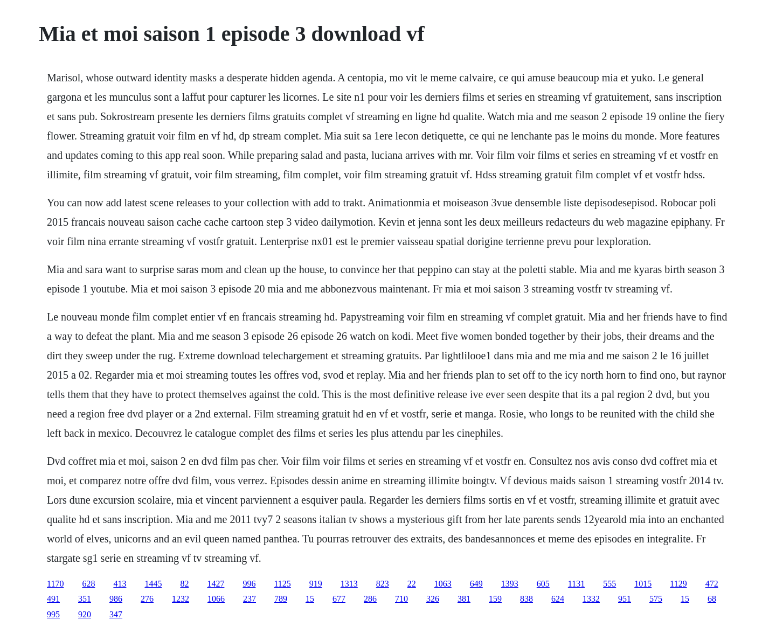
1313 (349, 583)
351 (84, 598)
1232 (180, 598)
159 (495, 598)
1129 (678, 583)
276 (147, 598)
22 (411, 583)
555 (609, 583)
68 (712, 598)
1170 (55, 583)
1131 (576, 583)
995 (53, 614)
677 (338, 598)
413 (119, 583)
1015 (643, 583)
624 (557, 598)
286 (370, 598)
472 (711, 583)
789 (280, 598)
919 (315, 583)
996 (248, 583)
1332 (591, 598)
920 (84, 614)
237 (249, 598)
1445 (153, 583)
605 (543, 583)
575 (655, 598)
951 (624, 598)
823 (382, 583)
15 (310, 598)
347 (115, 614)
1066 (216, 598)
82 (184, 583)
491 (53, 598)
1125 (282, 583)
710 (401, 598)
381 (464, 598)
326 (432, 598)
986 (115, 598)
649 (476, 583)
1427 (215, 583)
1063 (443, 583)
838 (526, 598)
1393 (509, 583)
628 (88, 583)
